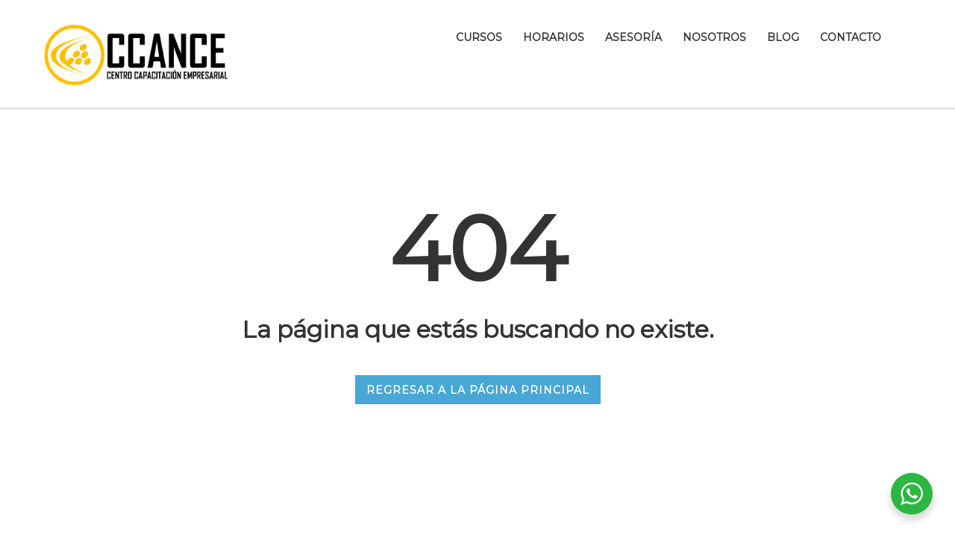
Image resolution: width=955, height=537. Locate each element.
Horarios (553, 37)
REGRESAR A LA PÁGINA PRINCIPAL (477, 390)
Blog (783, 37)
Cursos (479, 37)
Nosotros (714, 37)
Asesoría (633, 37)
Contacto (850, 37)
